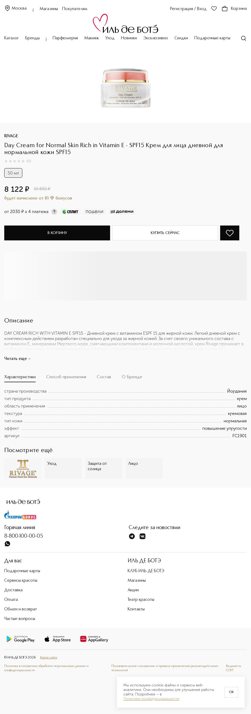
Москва (15, 8)
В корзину (57, 233)
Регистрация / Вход (188, 9)
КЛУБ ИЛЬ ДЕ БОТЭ (146, 571)
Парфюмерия (65, 38)
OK (231, 692)
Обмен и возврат (20, 609)
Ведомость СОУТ (233, 668)
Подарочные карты (212, 38)
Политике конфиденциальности (151, 699)
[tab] (20, 378)
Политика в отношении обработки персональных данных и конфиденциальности (46, 668)
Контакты (136, 609)
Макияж (91, 38)
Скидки (181, 38)
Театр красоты (141, 600)
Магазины (49, 9)
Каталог (11, 38)
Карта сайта (48, 657)
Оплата (11, 600)
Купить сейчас (165, 233)
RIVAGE (11, 136)
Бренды (32, 38)
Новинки (129, 38)
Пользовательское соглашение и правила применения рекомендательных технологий (164, 668)
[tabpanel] (125, 414)
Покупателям (74, 9)
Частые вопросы (19, 619)
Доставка (13, 590)
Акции (133, 590)
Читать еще (17, 359)
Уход (110, 38)
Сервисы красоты (20, 581)
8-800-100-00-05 (23, 536)
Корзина (234, 9)
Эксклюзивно (155, 38)
